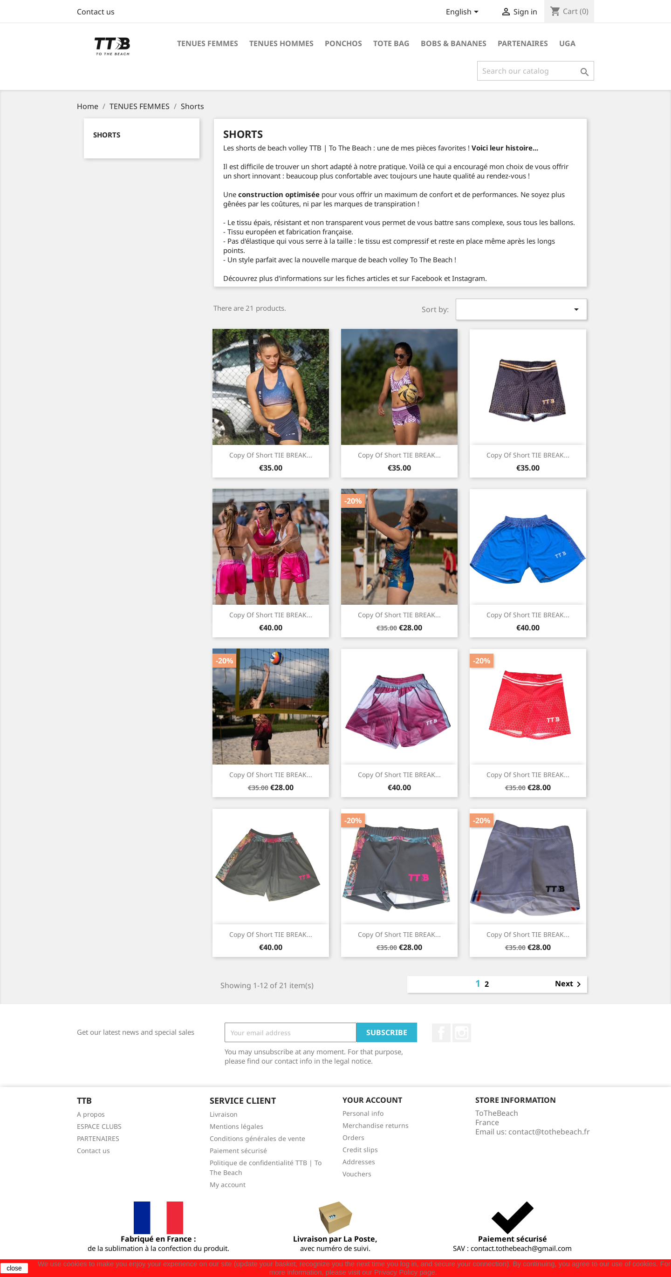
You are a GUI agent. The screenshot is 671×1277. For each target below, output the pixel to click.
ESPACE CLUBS (99, 1126)
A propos (91, 1114)
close (14, 1268)
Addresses (358, 1161)
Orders (353, 1137)
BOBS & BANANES (453, 43)
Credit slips (360, 1149)
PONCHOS (343, 43)
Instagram (461, 1033)
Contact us (96, 12)
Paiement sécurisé (238, 1150)
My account (228, 1184)
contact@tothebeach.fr (549, 1132)
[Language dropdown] (464, 12)
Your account (372, 1100)
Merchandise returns (375, 1125)
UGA (567, 43)
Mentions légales (236, 1126)
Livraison (224, 1114)
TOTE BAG (391, 43)
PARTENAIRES (523, 43)
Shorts (106, 134)
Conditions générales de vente (257, 1138)
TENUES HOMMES (281, 43)
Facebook (441, 1033)
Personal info (362, 1113)
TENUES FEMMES (207, 43)
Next (569, 984)
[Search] (535, 71)
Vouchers (356, 1173)
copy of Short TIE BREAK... (270, 455)
